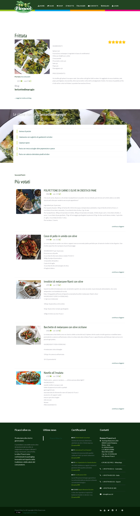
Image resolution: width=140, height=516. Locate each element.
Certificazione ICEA (81, 475)
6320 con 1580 (53, 376)
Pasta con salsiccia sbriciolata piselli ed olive (34, 154)
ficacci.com (41, 510)
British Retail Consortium (83, 437)
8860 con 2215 (53, 194)
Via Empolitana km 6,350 (110, 441)
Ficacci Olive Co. (56, 438)
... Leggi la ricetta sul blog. (23, 98)
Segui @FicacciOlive (30, 513)
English (105, 6)
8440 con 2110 (53, 239)
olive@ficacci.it (108, 494)
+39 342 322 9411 (107, 462)
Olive (50, 6)
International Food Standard (83, 450)
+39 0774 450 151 (108, 482)
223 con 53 (24, 81)
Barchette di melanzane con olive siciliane (65, 327)
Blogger (81, 6)
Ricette (70, 6)
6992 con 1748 (53, 285)
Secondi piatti (25, 77)
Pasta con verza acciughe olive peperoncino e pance (37, 148)
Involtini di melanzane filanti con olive (63, 281)
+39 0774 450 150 (108, 475)
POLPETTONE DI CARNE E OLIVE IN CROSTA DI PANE (70, 190)
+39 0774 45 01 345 (109, 488)
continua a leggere (118, 226)
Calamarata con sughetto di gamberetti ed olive (35, 137)
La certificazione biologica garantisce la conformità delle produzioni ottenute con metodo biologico (84, 480)
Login (115, 6)
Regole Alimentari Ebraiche (85, 489)
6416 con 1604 (53, 330)
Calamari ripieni (24, 143)
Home (41, 6)
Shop (60, 6)
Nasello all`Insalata (53, 372)
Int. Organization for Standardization (85, 462)
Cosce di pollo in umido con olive (60, 236)
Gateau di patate (25, 131)
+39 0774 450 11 (108, 469)
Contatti (93, 6)
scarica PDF (76, 445)
